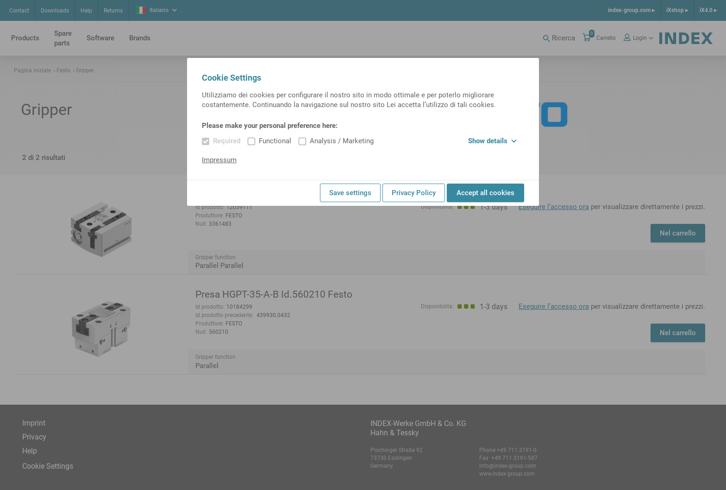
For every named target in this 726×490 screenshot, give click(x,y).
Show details (492, 141)
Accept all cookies (485, 193)
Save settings (350, 193)
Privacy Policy (414, 193)
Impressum (219, 160)
